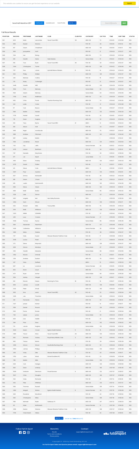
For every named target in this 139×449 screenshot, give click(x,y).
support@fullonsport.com (84, 432)
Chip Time (121, 36)
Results (54, 432)
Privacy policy (54, 436)
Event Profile (61, 23)
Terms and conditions (54, 434)
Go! (124, 23)
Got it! (129, 3)
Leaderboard (50, 23)
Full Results (39, 23)
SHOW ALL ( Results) (74, 419)
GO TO (71, 23)
